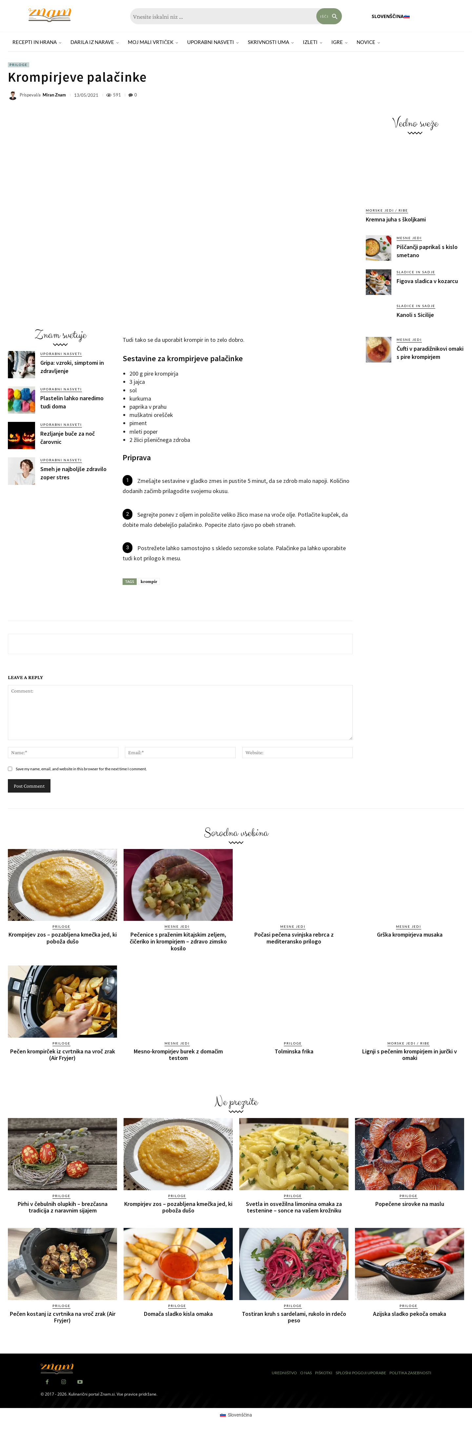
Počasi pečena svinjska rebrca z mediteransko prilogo (294, 938)
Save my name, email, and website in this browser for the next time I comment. (81, 768)
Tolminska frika (294, 1050)
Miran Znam (54, 95)
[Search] (329, 16)
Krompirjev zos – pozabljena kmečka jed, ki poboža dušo (63, 938)
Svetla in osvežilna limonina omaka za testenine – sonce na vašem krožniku (294, 1206)
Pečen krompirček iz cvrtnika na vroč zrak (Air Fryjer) (62, 1054)
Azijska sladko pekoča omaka (409, 1312)
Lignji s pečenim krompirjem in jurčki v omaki (409, 1054)
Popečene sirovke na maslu (409, 1203)
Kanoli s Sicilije (415, 315)
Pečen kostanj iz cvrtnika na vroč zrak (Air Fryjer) (62, 1316)
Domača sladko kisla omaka (178, 1312)
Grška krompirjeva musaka (409, 934)
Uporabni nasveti (61, 354)
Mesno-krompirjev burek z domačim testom (178, 1054)
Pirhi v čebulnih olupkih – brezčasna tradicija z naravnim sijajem (63, 1206)
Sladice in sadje (416, 272)
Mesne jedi (409, 238)
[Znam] (50, 15)
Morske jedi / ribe (387, 210)
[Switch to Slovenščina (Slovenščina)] (236, 1413)
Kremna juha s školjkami (396, 219)
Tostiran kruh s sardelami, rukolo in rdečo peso (294, 1316)
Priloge (18, 64)
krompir (149, 581)
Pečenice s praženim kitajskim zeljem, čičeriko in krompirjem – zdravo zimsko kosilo (178, 941)
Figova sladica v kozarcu (427, 281)
